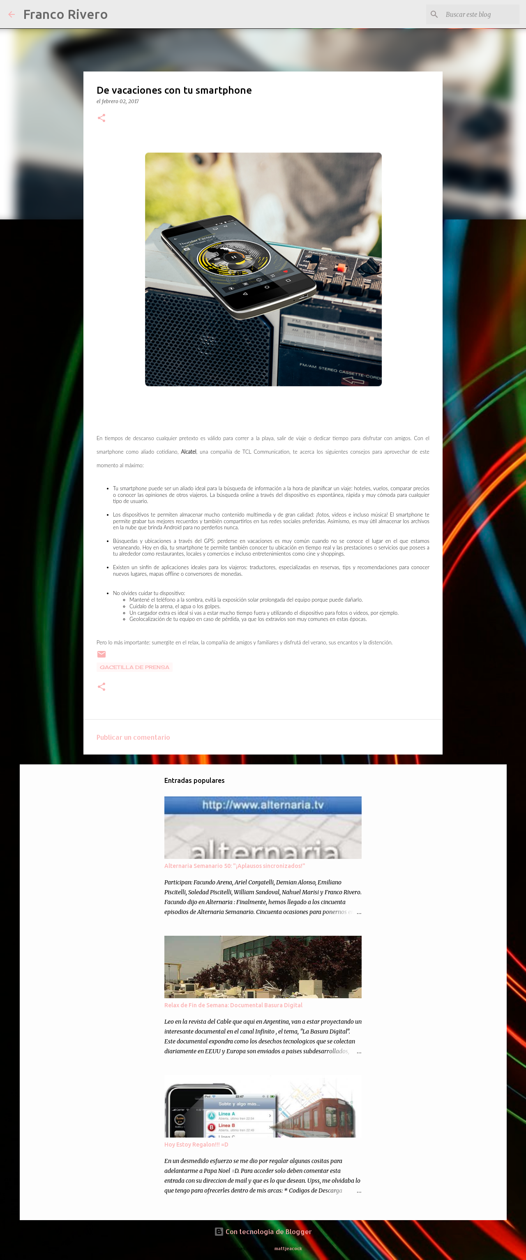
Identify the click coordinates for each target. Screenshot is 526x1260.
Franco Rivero (65, 14)
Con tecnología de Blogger (263, 1231)
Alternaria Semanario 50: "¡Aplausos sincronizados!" (234, 866)
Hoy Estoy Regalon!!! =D (196, 1144)
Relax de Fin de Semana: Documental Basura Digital (233, 1005)
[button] (101, 118)
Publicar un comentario (133, 737)
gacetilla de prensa (134, 667)
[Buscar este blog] (476, 14)
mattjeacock (288, 1248)
